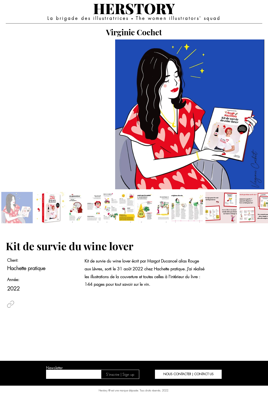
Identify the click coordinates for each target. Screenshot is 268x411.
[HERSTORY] (134, 8)
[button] (188, 374)
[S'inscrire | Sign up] (120, 374)
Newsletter (54, 368)
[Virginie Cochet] (134, 32)
